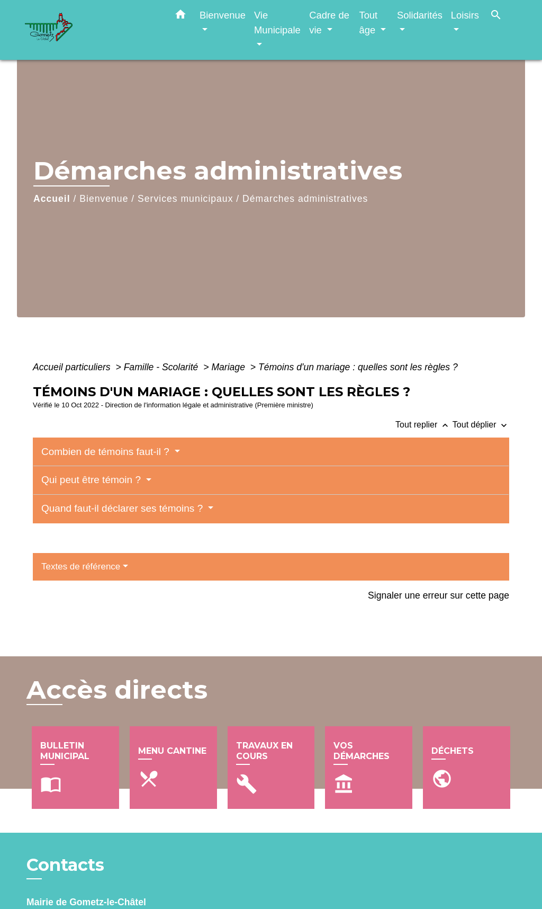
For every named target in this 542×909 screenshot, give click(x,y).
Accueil (51, 198)
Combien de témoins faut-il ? (106, 451)
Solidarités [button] (419, 15)
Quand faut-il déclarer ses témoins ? (123, 508)
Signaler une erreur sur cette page (438, 595)
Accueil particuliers (73, 367)
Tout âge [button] (368, 22)
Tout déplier (481, 424)
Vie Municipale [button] (277, 22)
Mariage (229, 367)
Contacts (65, 865)
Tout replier (424, 424)
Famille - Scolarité (162, 367)
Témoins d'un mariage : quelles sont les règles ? (358, 367)
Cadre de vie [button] (329, 22)
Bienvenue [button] (223, 15)
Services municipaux (185, 198)
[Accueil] (91, 30)
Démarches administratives (305, 198)
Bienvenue (103, 198)
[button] (180, 16)
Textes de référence (80, 567)
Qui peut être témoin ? (92, 479)
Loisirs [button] (465, 15)
